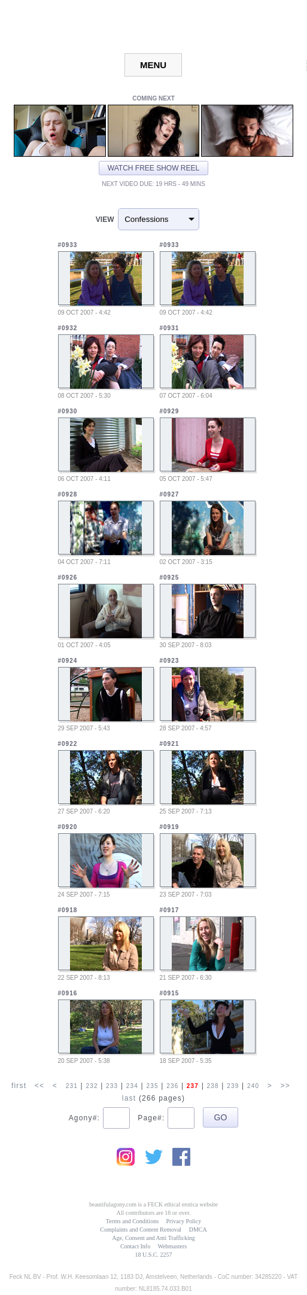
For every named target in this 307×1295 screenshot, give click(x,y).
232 (92, 1086)
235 (152, 1086)
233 (112, 1086)
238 (213, 1086)
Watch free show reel (153, 168)
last (129, 1098)
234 (132, 1086)
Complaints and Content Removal (140, 1229)
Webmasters (172, 1246)
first (18, 1085)
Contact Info (135, 1246)
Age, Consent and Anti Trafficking (153, 1238)
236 (172, 1086)
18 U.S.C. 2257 (153, 1254)
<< (39, 1085)
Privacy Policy (184, 1221)
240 (253, 1086)
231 (72, 1086)
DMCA (198, 1229)
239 (233, 1086)
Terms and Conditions (132, 1221)
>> (285, 1085)
